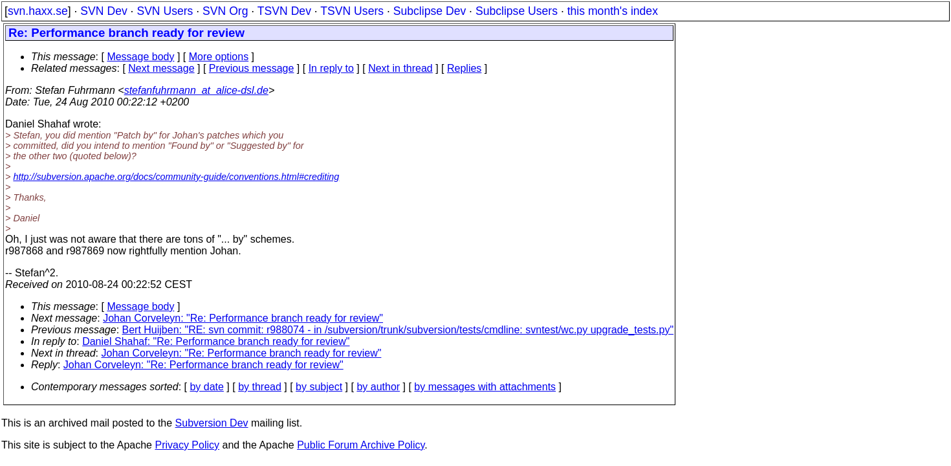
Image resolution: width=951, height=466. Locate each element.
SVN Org (225, 11)
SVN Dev (103, 11)
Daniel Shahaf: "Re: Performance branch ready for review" (215, 341)
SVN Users (165, 11)
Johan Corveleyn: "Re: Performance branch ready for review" (243, 318)
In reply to (331, 68)
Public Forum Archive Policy (360, 444)
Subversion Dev (211, 422)
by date (206, 386)
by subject (319, 386)
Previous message (251, 68)
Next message (161, 68)
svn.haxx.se (38, 11)
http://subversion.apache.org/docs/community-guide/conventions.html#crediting (176, 177)
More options (219, 56)
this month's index (612, 11)
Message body (140, 56)
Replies (464, 68)
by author (378, 386)
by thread (259, 386)
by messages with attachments (485, 386)
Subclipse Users (517, 11)
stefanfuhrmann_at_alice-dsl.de (196, 90)
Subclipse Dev (429, 11)
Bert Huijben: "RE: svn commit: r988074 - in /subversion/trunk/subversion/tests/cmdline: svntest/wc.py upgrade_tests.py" (398, 329)
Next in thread (400, 68)
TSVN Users (352, 11)
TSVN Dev (284, 11)
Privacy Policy (187, 444)
